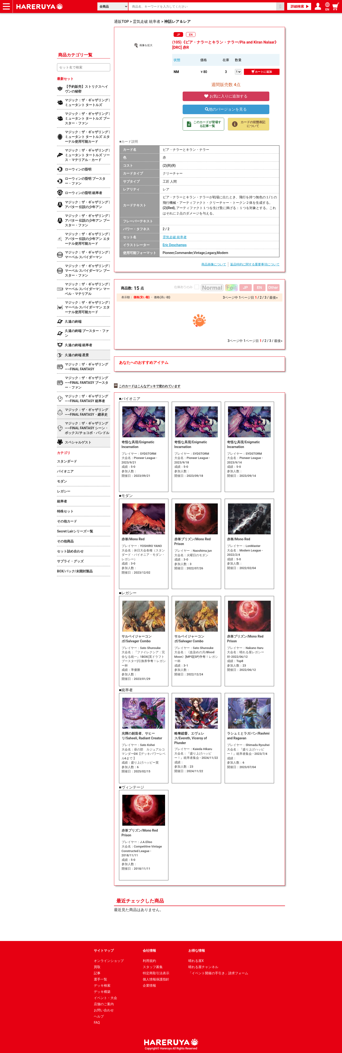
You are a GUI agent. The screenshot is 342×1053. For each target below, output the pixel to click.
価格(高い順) (162, 297)
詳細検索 (297, 6)
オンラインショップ (109, 960)
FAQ (97, 1022)
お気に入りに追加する (225, 96)
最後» (273, 297)
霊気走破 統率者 (175, 237)
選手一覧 (100, 978)
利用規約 (149, 960)
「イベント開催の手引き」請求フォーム (218, 972)
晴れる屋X (196, 960)
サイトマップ (104, 950)
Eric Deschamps (175, 245)
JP (178, 34)
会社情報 (149, 950)
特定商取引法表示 (156, 972)
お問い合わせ (104, 1009)
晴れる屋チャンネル (203, 966)
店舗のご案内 (104, 1003)
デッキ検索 (102, 985)
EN (191, 34)
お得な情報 (196, 950)
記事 (97, 972)
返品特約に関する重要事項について (255, 264)
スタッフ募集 (153, 966)
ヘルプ (99, 1016)
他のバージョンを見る (226, 109)
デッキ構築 (102, 991)
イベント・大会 (105, 997)
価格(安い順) (141, 297)
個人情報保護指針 (156, 978)
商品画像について (213, 264)
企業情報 (149, 985)
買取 (97, 966)
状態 (177, 60)
